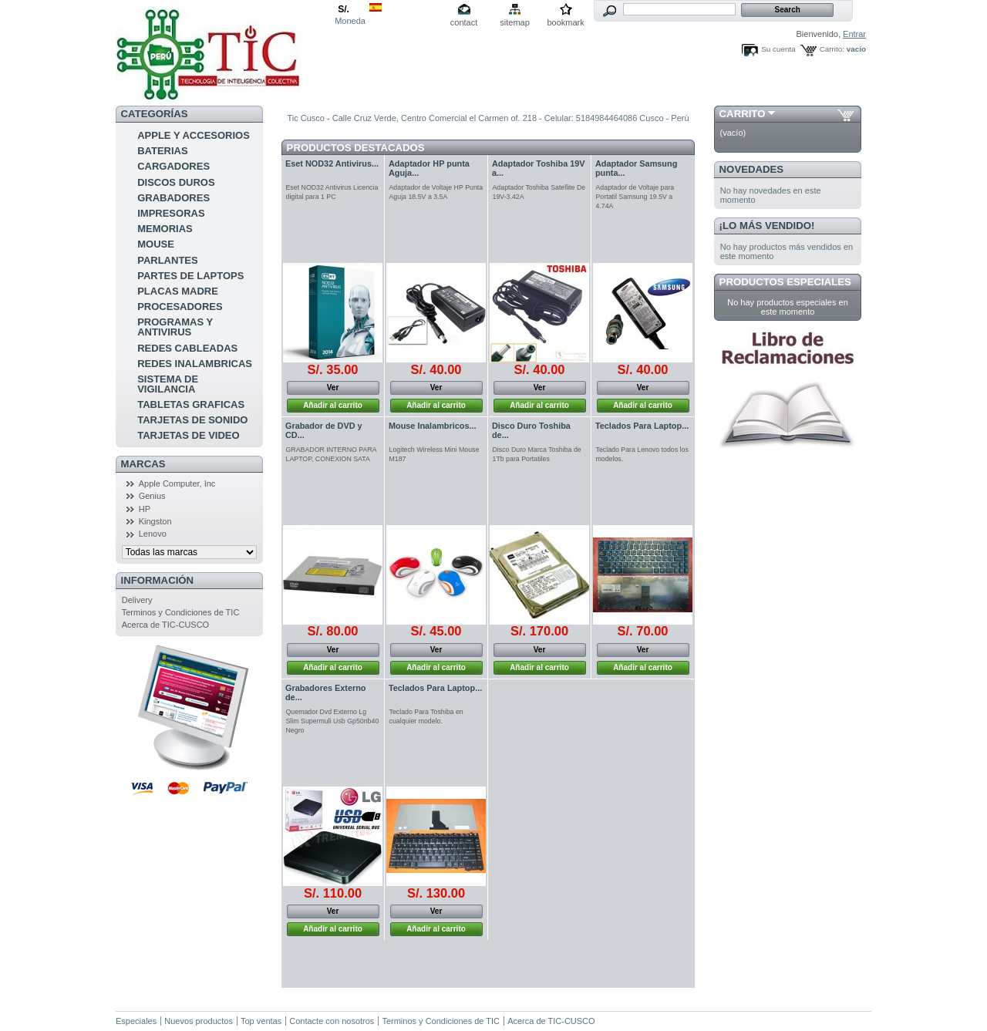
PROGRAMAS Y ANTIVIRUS (175, 327)
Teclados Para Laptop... (642, 425)
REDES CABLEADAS (187, 348)
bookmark (565, 22)
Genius (152, 495)
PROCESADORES (180, 306)
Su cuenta (778, 49)
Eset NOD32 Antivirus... (332, 163)
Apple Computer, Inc (177, 483)
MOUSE (155, 244)
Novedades (751, 169)
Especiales (136, 1021)
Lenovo (153, 533)
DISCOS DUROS (175, 182)
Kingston (155, 521)
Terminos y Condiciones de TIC (181, 612)
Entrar (854, 34)
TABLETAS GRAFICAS (190, 404)
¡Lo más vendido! (767, 225)
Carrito (742, 114)
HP (144, 509)
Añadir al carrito (332, 405)
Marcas (143, 464)
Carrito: (832, 49)
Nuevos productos (198, 1021)
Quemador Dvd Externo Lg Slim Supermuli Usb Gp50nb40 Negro (332, 721)
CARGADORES (173, 166)
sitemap (515, 22)
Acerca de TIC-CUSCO (166, 624)
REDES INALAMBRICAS (194, 363)
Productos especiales (785, 282)
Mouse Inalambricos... (433, 425)
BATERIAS (162, 151)
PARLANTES (167, 260)
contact (463, 22)
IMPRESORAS (170, 213)
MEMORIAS (165, 228)
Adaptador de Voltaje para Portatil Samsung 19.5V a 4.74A (635, 197)
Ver (333, 387)
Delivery (137, 600)
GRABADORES (173, 198)
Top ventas (261, 1021)
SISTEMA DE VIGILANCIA (167, 384)
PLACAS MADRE (177, 291)
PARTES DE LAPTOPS (190, 275)
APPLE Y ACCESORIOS (193, 135)
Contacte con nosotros (331, 1021)
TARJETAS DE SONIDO (192, 420)
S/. (343, 9)
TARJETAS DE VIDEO (188, 435)
